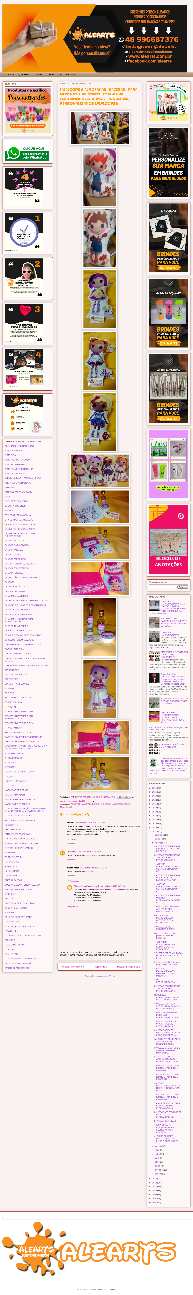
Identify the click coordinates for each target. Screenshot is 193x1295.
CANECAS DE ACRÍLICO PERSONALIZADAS (26, 600)
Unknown (71, 852)
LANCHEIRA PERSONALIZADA (19, 772)
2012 (154, 1183)
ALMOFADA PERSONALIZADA (94, 804)
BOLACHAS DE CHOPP (16, 506)
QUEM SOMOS (24, 75)
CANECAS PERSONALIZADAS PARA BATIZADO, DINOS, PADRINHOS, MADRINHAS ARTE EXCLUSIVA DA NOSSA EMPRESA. (167, 607)
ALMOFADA (10, 455)
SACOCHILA (10, 894)
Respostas (74, 881)
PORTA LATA (11, 866)
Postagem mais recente (72, 966)
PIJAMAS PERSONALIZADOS (19, 848)
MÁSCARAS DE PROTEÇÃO (18, 816)
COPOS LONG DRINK (15, 649)
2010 (154, 1190)
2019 (154, 812)
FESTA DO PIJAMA (14, 702)
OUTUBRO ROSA (13, 829)
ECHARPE (10, 688)
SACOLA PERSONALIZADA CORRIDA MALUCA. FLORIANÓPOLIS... (167, 1105)
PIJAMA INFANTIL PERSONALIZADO (22, 843)
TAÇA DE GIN (11, 940)
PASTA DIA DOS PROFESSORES (20, 839)
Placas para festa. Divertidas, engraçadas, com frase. (167, 963)
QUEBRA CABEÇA (13, 880)
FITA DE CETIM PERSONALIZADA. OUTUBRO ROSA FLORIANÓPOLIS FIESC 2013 (172, 717)
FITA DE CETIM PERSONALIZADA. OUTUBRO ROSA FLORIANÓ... (164, 919)
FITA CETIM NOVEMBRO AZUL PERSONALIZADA (19, 717)
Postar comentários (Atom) (103, 976)
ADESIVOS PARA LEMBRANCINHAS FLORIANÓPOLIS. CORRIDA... (164, 1128)
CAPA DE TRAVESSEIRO (16, 626)
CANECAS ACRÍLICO (15, 586)
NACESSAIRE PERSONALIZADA (20, 820)
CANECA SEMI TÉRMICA (16, 568)
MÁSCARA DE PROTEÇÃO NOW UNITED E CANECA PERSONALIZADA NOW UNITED (25, 809)
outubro (158, 839)
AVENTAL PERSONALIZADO (18, 483)
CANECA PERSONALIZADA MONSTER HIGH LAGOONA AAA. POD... (167, 877)
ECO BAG (9, 693)
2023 (154, 796)
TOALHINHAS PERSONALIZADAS (21, 959)
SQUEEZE (9, 912)
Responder (71, 843)
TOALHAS (9, 949)
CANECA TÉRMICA (14, 573)
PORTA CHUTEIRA (13, 857)
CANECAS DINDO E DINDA (17, 610)
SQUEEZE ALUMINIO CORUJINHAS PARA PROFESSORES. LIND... (166, 1059)
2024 (154, 792)
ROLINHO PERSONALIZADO (18, 889)
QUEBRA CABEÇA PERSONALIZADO (22, 885)
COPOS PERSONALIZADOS (18, 654)
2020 (154, 808)
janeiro (158, 1174)
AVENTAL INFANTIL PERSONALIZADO (23, 478)
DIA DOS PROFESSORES (17, 684)
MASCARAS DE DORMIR (16, 790)
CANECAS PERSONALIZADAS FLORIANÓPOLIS (19, 620)
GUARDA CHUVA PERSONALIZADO (22, 741)
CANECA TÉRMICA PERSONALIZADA (22, 577)
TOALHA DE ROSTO (14, 945)
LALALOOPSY (115, 804)
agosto (158, 1146)
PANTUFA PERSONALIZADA (18, 834)
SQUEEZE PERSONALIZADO (18, 917)
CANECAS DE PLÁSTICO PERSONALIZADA (25, 605)
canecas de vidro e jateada (17, 968)
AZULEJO (9, 487)
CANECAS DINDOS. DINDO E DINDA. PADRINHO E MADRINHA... (167, 1050)
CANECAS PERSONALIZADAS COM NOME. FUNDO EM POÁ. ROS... (167, 1087)
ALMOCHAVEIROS (13, 450)
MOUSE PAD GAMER (15, 795)
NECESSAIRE (11, 825)
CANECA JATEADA (14, 550)
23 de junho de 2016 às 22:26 (88, 852)
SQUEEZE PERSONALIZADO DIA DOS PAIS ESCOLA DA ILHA (168, 955)
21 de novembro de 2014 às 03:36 (90, 822)
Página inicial (100, 966)
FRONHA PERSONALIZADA (18, 732)
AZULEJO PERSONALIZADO (18, 492)
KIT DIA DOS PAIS (13, 758)
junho (157, 1154)
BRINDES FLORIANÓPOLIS (18, 515)
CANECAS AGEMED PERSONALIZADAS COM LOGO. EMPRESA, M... (167, 1032)
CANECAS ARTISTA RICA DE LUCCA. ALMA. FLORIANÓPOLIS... (167, 1114)
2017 (154, 819)
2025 (154, 788)
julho (157, 1150)
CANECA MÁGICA (13, 554)
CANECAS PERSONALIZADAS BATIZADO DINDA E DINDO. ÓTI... (164, 972)
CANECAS (10, 582)
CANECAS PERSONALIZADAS (19, 614)
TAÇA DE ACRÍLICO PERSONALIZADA (23, 935)
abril (157, 1162)
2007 (154, 1202)
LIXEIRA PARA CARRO (15, 781)
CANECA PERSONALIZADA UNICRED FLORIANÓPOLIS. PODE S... (167, 899)
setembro (159, 843)
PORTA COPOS (12, 862)
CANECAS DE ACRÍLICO (16, 596)
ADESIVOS (75, 804)
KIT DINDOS (10, 762)
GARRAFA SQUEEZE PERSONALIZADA (23, 737)
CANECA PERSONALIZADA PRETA (21, 564)
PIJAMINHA (10, 852)
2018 (154, 816)
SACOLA (126, 804)
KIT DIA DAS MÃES (14, 753)
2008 (154, 1198)
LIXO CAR (9, 785)
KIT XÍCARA (10, 767)
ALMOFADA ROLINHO (15, 474)
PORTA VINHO (11, 875)
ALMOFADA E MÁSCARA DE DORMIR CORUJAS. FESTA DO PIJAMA (174, 701)
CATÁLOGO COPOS (67, 75)
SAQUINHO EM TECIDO (16, 908)
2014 (154, 831)
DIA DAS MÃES (12, 670)
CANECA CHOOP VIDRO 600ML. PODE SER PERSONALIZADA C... (166, 1024)
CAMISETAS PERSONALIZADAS (20, 529)
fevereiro (159, 1170)
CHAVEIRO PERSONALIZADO (19, 630)
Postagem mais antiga (128, 966)
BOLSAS (9, 510)
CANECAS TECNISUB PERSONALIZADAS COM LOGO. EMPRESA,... (167, 1006)
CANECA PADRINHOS (15, 559)
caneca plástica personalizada (18, 963)
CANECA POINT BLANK (165, 1121)
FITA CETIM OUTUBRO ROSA (19, 723)
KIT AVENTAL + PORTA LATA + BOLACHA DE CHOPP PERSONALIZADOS (26, 747)
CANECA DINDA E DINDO (17, 545)
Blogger (113, 1289)
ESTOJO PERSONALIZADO (18, 697)
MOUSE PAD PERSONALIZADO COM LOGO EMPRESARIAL (166, 997)
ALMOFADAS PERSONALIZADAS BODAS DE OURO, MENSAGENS (164, 945)
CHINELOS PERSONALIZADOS (19, 640)
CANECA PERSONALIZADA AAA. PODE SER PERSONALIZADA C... (167, 857)
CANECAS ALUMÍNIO (15, 591)
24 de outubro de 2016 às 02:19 (93, 868)
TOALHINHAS (66, 807)
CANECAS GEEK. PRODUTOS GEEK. (164, 928)
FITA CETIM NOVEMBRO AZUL (19, 711)
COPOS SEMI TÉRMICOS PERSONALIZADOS (26, 665)
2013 (154, 1179)
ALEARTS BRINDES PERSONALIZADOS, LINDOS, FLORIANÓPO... (167, 1138)
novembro (159, 835)
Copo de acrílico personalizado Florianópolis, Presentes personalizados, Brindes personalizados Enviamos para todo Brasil (173, 679)
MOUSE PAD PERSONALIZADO (20, 799)
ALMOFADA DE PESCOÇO (17, 460)
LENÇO (8, 776)
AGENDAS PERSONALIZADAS (19, 446)
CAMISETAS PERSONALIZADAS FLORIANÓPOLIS (20, 534)
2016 (154, 823)
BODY (7, 497)
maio (157, 1158)
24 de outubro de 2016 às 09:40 (111, 886)
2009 (154, 1194)
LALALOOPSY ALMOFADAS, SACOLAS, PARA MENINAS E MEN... (167, 1041)
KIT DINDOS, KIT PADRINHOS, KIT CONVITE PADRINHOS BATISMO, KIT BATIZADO (174, 622)
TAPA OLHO (10, 931)
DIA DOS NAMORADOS (16, 674)
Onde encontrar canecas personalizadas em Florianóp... (165, 935)
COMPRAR (38, 75)
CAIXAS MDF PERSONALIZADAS (20, 524)
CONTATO (51, 75)
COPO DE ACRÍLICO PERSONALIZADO (23, 644)
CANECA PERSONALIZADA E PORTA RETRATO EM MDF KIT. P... (167, 848)
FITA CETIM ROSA (13, 728)
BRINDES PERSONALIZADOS (19, 520)
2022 (154, 800)
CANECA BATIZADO (14, 541)
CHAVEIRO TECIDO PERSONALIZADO (23, 635)
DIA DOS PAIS (11, 679)
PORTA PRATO (12, 871)
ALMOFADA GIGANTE (15, 464)
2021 (154, 804)
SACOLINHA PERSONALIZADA (19, 903)
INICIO (10, 75)
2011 (154, 1187)
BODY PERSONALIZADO (16, 501)
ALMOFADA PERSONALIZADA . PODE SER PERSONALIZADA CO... (167, 867)
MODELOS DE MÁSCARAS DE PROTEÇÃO (174, 745)
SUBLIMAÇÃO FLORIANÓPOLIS (20, 926)
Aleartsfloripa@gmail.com (85, 886)
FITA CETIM (10, 707)
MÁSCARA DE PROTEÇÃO (17, 804)
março (158, 1166)
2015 (154, 827)
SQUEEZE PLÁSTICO (15, 922)
